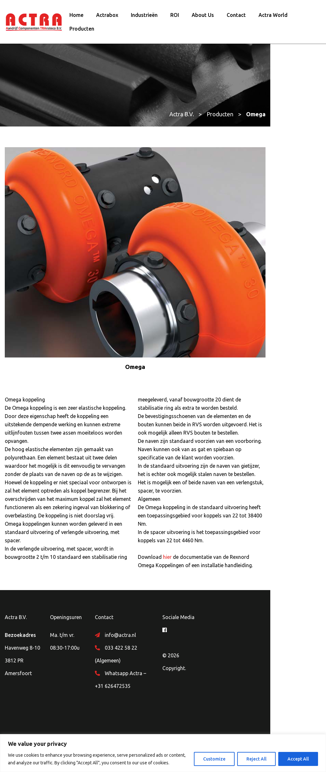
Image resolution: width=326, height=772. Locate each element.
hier (196, 581)
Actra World (273, 17)
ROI (174, 17)
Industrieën (144, 17)
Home (76, 17)
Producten (81, 30)
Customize (214, 758)
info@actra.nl (138, 667)
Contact (236, 17)
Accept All (298, 758)
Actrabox (107, 17)
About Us (203, 17)
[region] (163, 753)
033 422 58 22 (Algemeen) (153, 680)
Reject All (256, 758)
